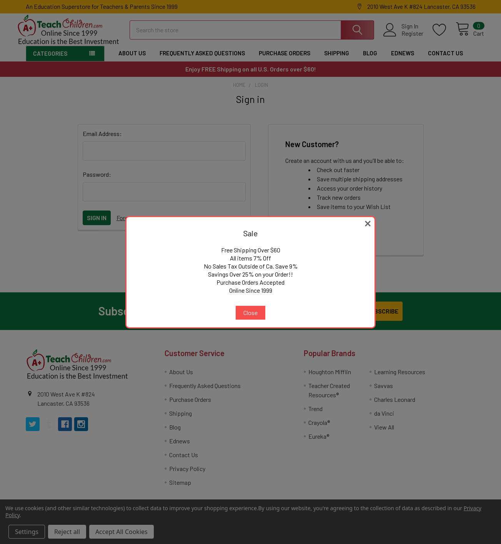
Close (250, 312)
